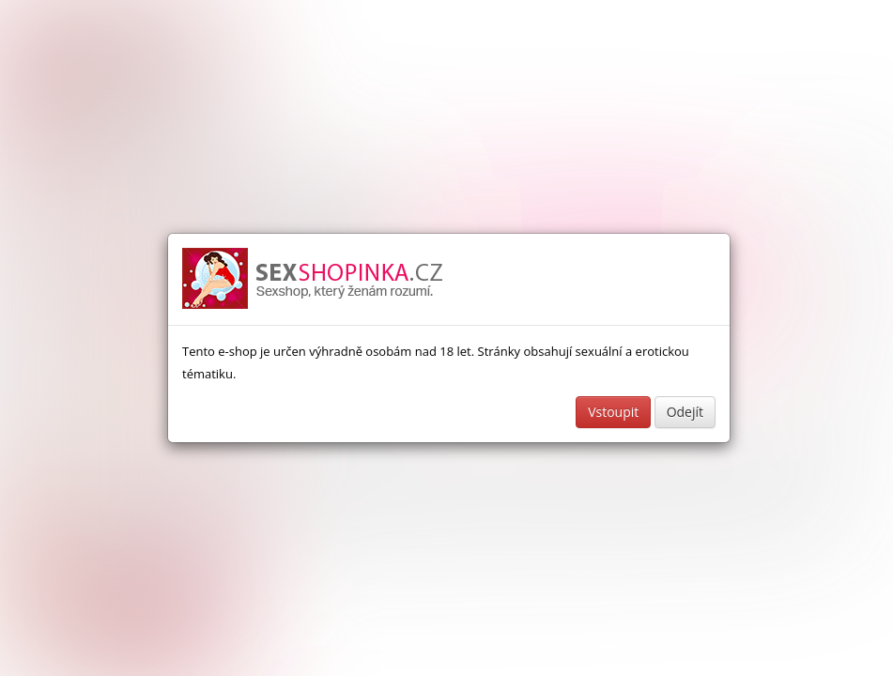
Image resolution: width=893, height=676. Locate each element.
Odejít (685, 412)
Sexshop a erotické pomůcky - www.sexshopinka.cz (313, 279)
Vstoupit (613, 412)
